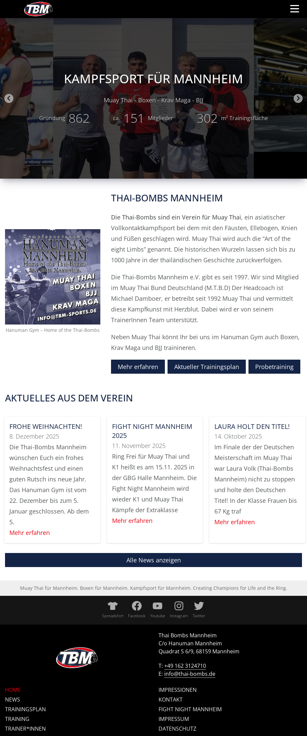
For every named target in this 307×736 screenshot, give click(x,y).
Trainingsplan (25, 709)
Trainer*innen (25, 728)
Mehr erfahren (138, 367)
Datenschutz (177, 728)
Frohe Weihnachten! (45, 426)
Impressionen (178, 690)
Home (13, 690)
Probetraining (274, 367)
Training (17, 719)
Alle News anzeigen (153, 560)
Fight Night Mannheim (190, 709)
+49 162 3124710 (185, 665)
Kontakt (171, 699)
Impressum (174, 719)
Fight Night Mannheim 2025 (152, 431)
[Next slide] (298, 98)
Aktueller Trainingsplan (206, 367)
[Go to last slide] (8, 98)
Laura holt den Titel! (252, 426)
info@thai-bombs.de (189, 673)
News (12, 699)
